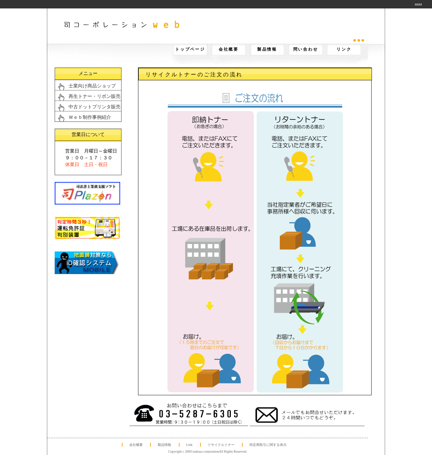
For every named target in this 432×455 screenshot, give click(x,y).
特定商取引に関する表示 (268, 445)
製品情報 (267, 49)
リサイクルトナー (221, 445)
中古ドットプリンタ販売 (94, 106)
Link (189, 445)
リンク (343, 49)
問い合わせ (305, 49)
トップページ (190, 49)
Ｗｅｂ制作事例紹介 (90, 117)
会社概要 (229, 49)
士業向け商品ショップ (92, 85)
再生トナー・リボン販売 (94, 96)
